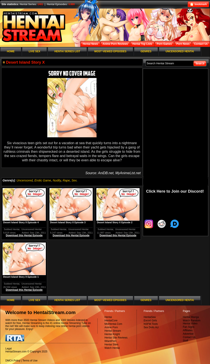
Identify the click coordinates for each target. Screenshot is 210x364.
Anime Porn (111, 327)
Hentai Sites (111, 344)
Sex (74, 180)
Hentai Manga (191, 317)
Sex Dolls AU (151, 327)
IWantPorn (110, 341)
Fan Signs (188, 326)
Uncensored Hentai (31, 229)
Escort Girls (150, 320)
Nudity (57, 180)
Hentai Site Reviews (115, 337)
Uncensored (24, 180)
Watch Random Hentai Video (191, 322)
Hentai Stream (112, 330)
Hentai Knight (112, 334)
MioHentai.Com (113, 323)
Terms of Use (30, 360)
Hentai (108, 317)
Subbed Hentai (11, 229)
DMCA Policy (12, 360)
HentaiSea (150, 317)
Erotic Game (42, 180)
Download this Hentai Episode (24, 235)
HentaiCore (111, 320)
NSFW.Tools (151, 323)
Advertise (188, 333)
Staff (185, 340)
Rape (66, 180)
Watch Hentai (112, 347)
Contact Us (189, 337)
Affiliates (187, 330)
